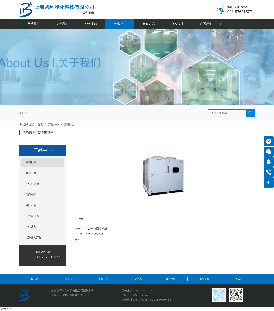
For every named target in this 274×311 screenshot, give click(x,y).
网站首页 (35, 279)
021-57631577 (143, 290)
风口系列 (31, 205)
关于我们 (69, 279)
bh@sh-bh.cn (140, 295)
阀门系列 (31, 194)
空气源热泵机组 (95, 233)
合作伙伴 (204, 279)
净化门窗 (31, 172)
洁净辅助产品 (34, 237)
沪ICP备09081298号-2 (75, 295)
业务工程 (103, 279)
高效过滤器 (32, 215)
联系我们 (238, 279)
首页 (40, 124)
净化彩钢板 (32, 183)
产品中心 (53, 124)
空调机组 (68, 124)
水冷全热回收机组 (96, 228)
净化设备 (31, 226)
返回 (77, 239)
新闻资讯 (170, 279)
